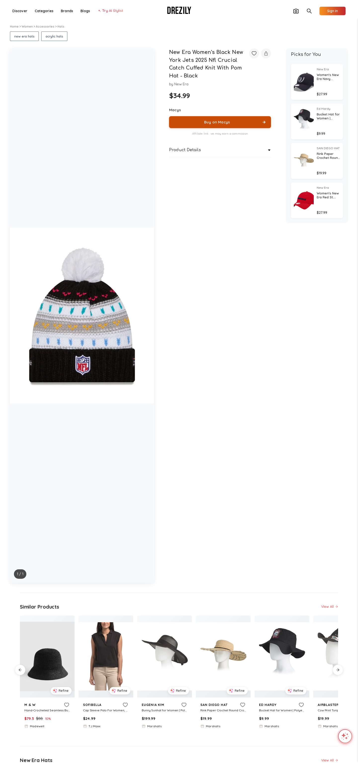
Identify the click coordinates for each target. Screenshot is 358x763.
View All (329, 606)
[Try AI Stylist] (110, 10)
